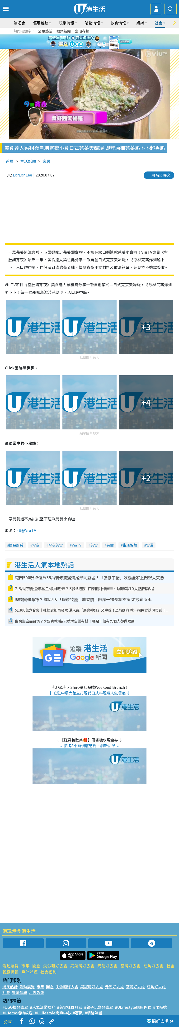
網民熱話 (10, 986)
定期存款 (82, 31)
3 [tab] (90, 47)
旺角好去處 (153, 966)
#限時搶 (160, 1007)
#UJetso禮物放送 (17, 1013)
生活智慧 (130, 544)
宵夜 (35, 544)
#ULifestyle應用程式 (133, 1007)
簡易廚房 (16, 544)
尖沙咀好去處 (55, 966)
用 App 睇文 (160, 174)
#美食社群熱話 (69, 1007)
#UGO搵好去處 (15, 1007)
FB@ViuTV (26, 530)
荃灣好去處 (130, 966)
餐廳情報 (10, 972)
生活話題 (28, 161)
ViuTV (76, 544)
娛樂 (140, 23)
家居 (46, 161)
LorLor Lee (22, 175)
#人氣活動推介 (42, 1007)
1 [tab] (81, 47)
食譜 (149, 544)
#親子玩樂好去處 (98, 1007)
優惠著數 (40, 23)
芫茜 (110, 544)
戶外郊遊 (29, 972)
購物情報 (92, 23)
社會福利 (48, 972)
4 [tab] (95, 47)
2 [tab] (86, 47)
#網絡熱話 (93, 1013)
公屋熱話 (45, 31)
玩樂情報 (66, 23)
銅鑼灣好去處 (82, 966)
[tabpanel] (89, 41)
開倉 (36, 966)
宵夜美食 (55, 544)
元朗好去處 (107, 966)
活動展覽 (10, 966)
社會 (158, 23)
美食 (94, 544)
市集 (25, 966)
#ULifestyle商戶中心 (52, 1013)
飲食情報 (118, 23)
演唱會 (19, 23)
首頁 (10, 161)
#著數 (78, 1013)
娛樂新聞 (64, 31)
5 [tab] (100, 47)
